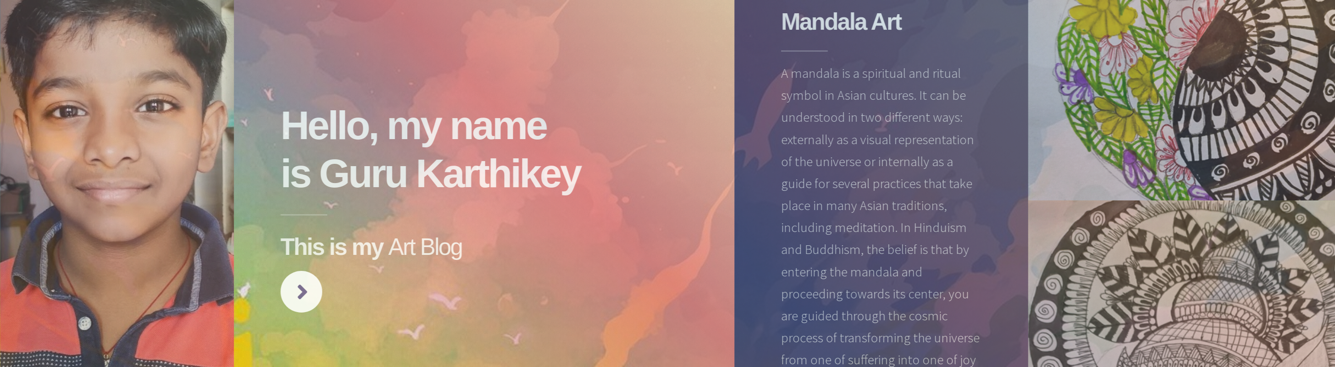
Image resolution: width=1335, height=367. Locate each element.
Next (305, 292)
